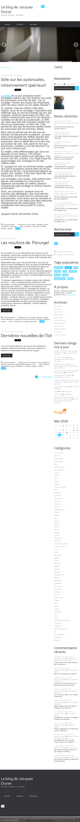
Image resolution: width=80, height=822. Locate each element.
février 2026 (58, 315)
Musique (57, 572)
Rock (56, 603)
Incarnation (70, 372)
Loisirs (56, 552)
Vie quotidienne (59, 634)
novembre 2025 (60, 323)
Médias (56, 558)
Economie (24, 319)
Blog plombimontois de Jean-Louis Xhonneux (64, 359)
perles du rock (60, 279)
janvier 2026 (58, 317)
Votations (13, 226)
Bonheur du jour (66, 391)
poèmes (57, 271)
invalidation (20, 366)
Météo (56, 561)
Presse (56, 595)
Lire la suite (6, 310)
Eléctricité (32, 319)
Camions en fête (60, 357)
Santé (56, 606)
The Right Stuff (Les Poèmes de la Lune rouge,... (66, 217)
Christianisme (59, 470)
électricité (33, 321)
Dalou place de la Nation (62, 375)
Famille (56, 515)
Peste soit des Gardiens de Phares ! (66, 737)
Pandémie (57, 583)
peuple (34, 366)
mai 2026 (57, 306)
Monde (56, 569)
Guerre (56, 529)
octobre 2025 (59, 326)
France (56, 521)
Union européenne (60, 629)
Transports (5, 226)
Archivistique (58, 458)
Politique (46, 319)
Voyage (56, 640)
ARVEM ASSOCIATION (62, 377)
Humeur (10, 364)
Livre (56, 549)
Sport (56, 614)
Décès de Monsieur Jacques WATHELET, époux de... (64, 398)
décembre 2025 (60, 320)
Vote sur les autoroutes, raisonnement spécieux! (23, 82)
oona (76, 268)
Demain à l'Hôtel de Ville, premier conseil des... (66, 352)
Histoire (57, 532)
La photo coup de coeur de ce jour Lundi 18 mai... (66, 381)
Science (56, 609)
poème (68, 268)
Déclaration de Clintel (61, 134)
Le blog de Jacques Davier (17, 9)
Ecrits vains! (58, 498)
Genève (4, 364)
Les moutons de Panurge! (25, 242)
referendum (5, 366)
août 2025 (57, 332)
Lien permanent (8, 224)
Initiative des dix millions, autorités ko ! (66, 124)
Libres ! (56, 144)
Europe (56, 512)
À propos (33, 24)
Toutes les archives (60, 335)
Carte (58, 67)
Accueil (7, 24)
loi (21, 321)
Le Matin (6, 95)
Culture (56, 481)
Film (55, 518)
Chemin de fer (59, 467)
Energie (39, 319)
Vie (55, 632)
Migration (57, 563)
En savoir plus (15, 820)
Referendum (25, 364)
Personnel (57, 586)
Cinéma (56, 473)
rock (64, 271)
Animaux (40, 317)
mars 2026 (58, 312)
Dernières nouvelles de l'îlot (26, 335)
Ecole (56, 490)
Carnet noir (58, 394)
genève (57, 275)
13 (66, 433)
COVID (56, 478)
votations (28, 226)
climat (65, 275)
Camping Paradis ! (60, 165)
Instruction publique (61, 544)
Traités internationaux (62, 620)
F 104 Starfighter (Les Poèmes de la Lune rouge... (66, 206)
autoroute (35, 226)
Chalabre (68, 394)
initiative (46, 364)
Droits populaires (7, 319)
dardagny (72, 271)
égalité (10, 228)
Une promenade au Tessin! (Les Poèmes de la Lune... (65, 194)
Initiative (57, 541)
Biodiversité (58, 461)
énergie (26, 321)
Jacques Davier (59, 659)
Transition (57, 623)
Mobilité (40, 224)
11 (59, 433)
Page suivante (47, 377)
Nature (56, 578)
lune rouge (58, 268)
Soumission (58, 612)
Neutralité (57, 580)
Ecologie (17, 319)
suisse (12, 366)
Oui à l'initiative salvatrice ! (63, 174)
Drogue (56, 484)
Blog (55, 464)
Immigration (58, 538)
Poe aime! (57, 589)
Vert (55, 391)
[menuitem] (7, 24)
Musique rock (59, 575)
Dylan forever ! (73, 748)
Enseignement (59, 510)
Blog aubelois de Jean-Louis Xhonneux (66, 367)
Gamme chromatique (61, 387)
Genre (56, 527)
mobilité (43, 226)
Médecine (57, 555)
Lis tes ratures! (59, 546)
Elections (57, 501)
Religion (57, 600)
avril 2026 (57, 309)
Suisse (46, 224)
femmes (4, 228)
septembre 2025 (60, 329)
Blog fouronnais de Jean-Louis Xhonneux (65, 401)
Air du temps (31, 224)
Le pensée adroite (60, 184)
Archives (20, 24)
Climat (46, 317)
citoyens (41, 366)
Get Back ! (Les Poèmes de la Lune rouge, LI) (66, 154)
